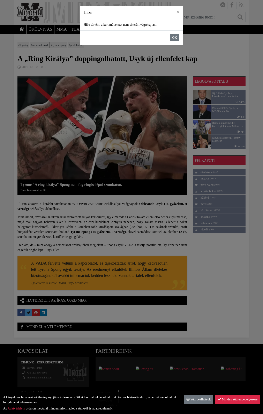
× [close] (177, 11)
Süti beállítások (198, 399)
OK (174, 37)
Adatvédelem (16, 408)
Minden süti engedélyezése (237, 399)
